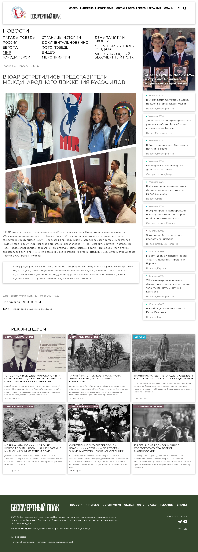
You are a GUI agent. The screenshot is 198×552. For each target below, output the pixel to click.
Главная (8, 66)
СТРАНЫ (182, 505)
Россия (10, 42)
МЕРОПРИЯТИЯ (111, 505)
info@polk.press (18, 537)
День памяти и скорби (110, 39)
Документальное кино (65, 42)
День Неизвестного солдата (114, 47)
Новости (73, 8)
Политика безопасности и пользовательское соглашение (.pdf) (42, 542)
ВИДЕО (152, 505)
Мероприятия (105, 8)
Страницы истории (61, 38)
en (179, 8)
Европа (10, 47)
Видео (142, 8)
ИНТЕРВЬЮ (92, 505)
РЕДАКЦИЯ (167, 505)
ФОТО (141, 505)
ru (185, 528)
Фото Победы (55, 47)
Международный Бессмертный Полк (114, 55)
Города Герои (16, 57)
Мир (7, 52)
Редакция (155, 8)
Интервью (88, 8)
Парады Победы (19, 38)
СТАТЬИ (129, 505)
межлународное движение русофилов (32, 309)
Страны (168, 8)
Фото (131, 8)
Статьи (120, 8)
